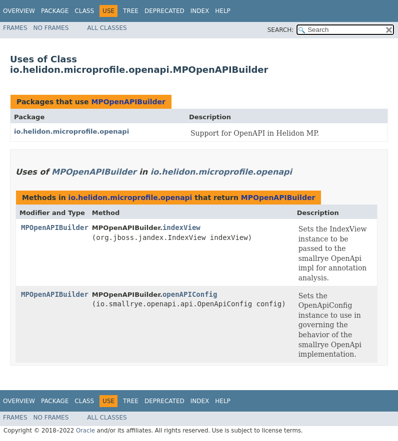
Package (54, 10)
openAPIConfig (190, 294)
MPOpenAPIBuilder (128, 102)
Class (84, 10)
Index (200, 10)
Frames (15, 27)
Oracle (85, 430)
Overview (19, 10)
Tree (130, 10)
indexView (181, 227)
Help (222, 10)
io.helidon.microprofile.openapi (71, 131)
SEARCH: (281, 29)
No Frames (51, 27)
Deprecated (164, 10)
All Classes (106, 27)
